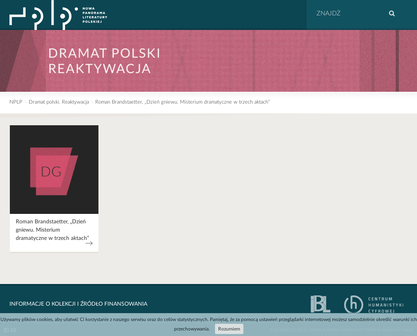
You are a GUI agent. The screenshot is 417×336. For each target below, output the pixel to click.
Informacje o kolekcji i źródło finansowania (78, 304)
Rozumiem (229, 329)
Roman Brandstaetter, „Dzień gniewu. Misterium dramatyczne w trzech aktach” (182, 102)
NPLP (15, 102)
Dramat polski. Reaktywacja (59, 102)
